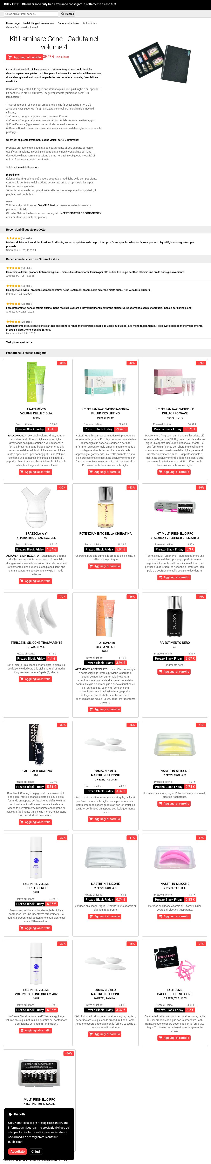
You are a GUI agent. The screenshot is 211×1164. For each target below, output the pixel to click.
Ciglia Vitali (105, 647)
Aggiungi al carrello (24, 57)
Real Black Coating (36, 773)
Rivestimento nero (175, 644)
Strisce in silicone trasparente (36, 644)
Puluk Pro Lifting (105, 413)
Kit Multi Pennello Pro (175, 535)
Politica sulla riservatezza (45, 1160)
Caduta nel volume (68, 23)
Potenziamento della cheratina (105, 535)
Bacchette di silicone (174, 994)
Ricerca (67, 13)
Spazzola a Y (36, 535)
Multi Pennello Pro (39, 1101)
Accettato (18, 1152)
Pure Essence (36, 888)
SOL (65, 1160)
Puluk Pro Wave (175, 413)
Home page (13, 23)
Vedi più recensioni (19, 342)
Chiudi (36, 1152)
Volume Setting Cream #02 (36, 994)
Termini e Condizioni (15, 1160)
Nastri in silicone (105, 775)
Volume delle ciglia (36, 413)
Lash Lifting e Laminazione (38, 23)
